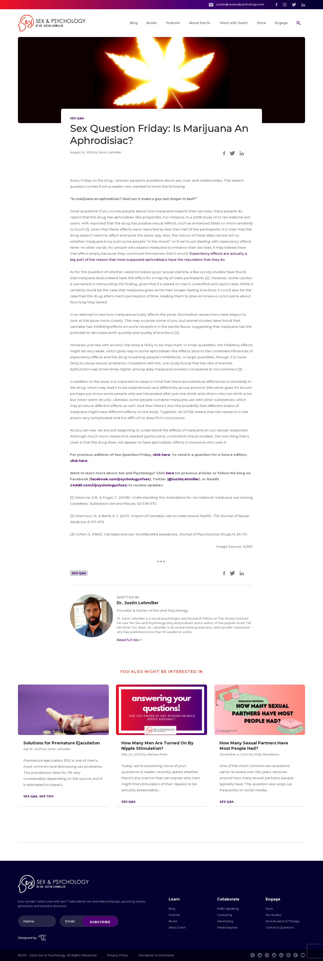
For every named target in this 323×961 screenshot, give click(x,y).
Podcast (173, 23)
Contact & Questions (280, 927)
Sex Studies (273, 915)
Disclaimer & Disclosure (156, 955)
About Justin (177, 927)
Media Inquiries (227, 927)
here (170, 473)
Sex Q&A (77, 118)
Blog (133, 23)
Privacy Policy (117, 955)
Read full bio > (129, 640)
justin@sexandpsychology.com (236, 5)
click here (161, 454)
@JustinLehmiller (183, 479)
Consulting (224, 915)
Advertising (225, 921)
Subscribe (100, 922)
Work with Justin (234, 23)
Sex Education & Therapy (282, 921)
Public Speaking (228, 908)
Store (261, 23)
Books (151, 23)
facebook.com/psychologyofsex (120, 479)
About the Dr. (200, 23)
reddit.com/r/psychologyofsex (98, 485)
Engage (281, 23)
